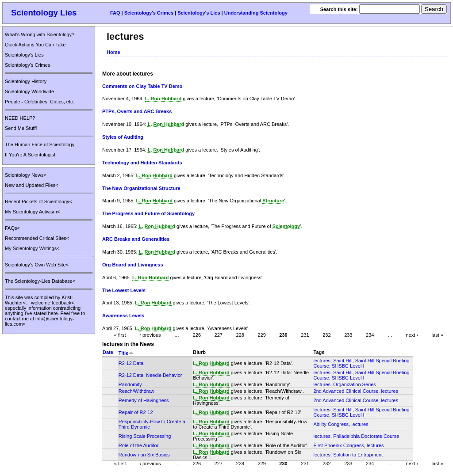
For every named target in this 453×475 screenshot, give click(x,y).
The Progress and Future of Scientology (148, 213)
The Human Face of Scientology (39, 144)
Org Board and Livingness (132, 264)
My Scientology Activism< (32, 211)
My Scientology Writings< (32, 248)
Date (108, 352)
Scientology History (25, 81)
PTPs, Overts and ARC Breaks (137, 111)
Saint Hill (342, 360)
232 (326, 335)
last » (437, 335)
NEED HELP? (20, 118)
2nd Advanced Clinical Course (346, 391)
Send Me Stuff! (21, 128)
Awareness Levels (123, 315)
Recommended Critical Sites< (37, 238)
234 (370, 335)
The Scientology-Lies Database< (40, 281)
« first (120, 335)
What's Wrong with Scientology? (39, 34)
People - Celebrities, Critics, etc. (39, 101)
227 (219, 335)
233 (348, 335)
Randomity (130, 384)
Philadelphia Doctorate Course (366, 436)
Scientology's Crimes (148, 12)
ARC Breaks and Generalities (135, 239)
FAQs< (12, 228)
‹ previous (150, 335)
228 (240, 335)
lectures (322, 360)
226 (197, 335)
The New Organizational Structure (141, 188)
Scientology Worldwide (29, 91)
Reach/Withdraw (136, 391)
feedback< (63, 302)
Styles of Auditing (122, 137)
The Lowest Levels (124, 290)
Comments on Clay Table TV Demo (142, 86)
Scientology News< (25, 175)
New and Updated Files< (31, 185)
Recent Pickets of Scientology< (38, 201)
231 (305, 335)
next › (412, 335)
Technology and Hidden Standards (142, 162)
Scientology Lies (44, 12)
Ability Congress (331, 424)
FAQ (115, 12)
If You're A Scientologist (30, 154)
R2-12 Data (131, 363)
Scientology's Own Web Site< (37, 264)
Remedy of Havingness (144, 400)
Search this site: (339, 9)
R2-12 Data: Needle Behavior (150, 375)
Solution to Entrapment (358, 454)
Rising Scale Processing (145, 436)
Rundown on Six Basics (144, 454)
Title (126, 353)
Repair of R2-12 (136, 412)
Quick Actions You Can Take (35, 44)
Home (113, 52)
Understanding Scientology (256, 12)
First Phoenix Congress (339, 445)
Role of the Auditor (139, 445)
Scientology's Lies (198, 12)
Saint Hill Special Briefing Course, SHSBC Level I (362, 363)
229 (261, 335)
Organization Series (354, 384)
